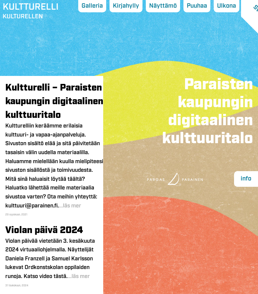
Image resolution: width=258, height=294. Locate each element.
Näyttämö (163, 6)
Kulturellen (31, 12)
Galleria (92, 6)
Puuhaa (197, 6)
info (246, 179)
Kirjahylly (126, 6)
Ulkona (226, 6)
